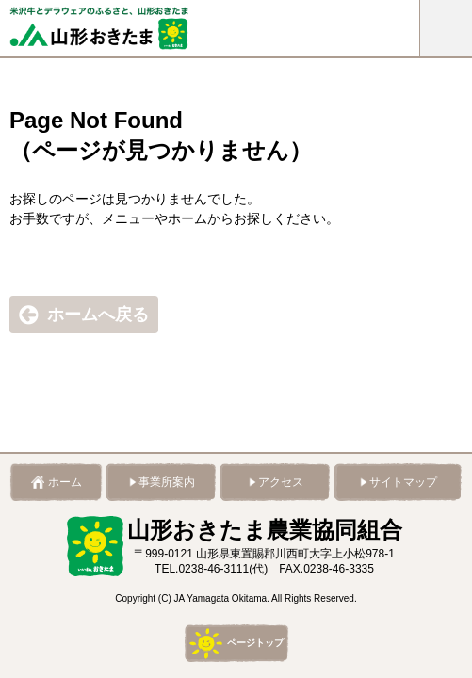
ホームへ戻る (98, 314)
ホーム (65, 482)
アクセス (280, 482)
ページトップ (255, 643)
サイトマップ (403, 482)
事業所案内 (166, 482)
